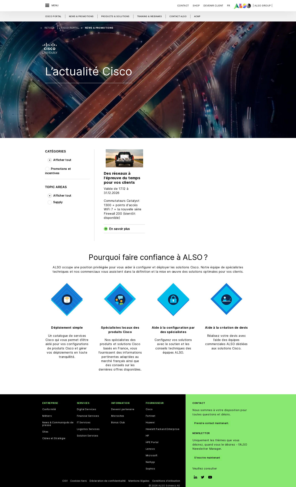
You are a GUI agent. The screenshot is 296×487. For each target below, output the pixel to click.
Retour (50, 26)
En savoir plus (119, 228)
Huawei (150, 421)
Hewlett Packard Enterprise (163, 428)
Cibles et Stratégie (53, 437)
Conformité (49, 408)
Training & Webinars (149, 16)
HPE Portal (152, 441)
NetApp (150, 460)
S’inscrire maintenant (207, 456)
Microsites (117, 414)
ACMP (197, 16)
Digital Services (86, 408)
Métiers (47, 414)
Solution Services (87, 434)
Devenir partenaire (122, 408)
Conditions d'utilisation (166, 479)
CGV (65, 479)
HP (147, 434)
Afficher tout (62, 158)
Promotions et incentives (58, 170)
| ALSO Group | (262, 5)
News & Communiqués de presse (58, 422)
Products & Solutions (115, 16)
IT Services (84, 421)
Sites (45, 430)
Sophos (150, 467)
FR (228, 5)
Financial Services (88, 414)
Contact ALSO (178, 16)
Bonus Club (118, 421)
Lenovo (150, 447)
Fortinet (150, 414)
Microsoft (151, 454)
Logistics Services (88, 428)
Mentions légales (139, 479)
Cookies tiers (78, 479)
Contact (183, 5)
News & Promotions (81, 16)
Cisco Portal (53, 16)
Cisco (149, 408)
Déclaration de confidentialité (107, 479)
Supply (58, 201)
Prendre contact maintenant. (211, 421)
